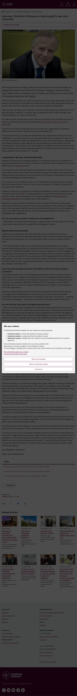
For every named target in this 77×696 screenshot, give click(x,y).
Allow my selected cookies (38, 364)
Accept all (38, 369)
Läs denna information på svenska (15, 354)
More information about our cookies (16, 352)
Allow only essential (38, 359)
